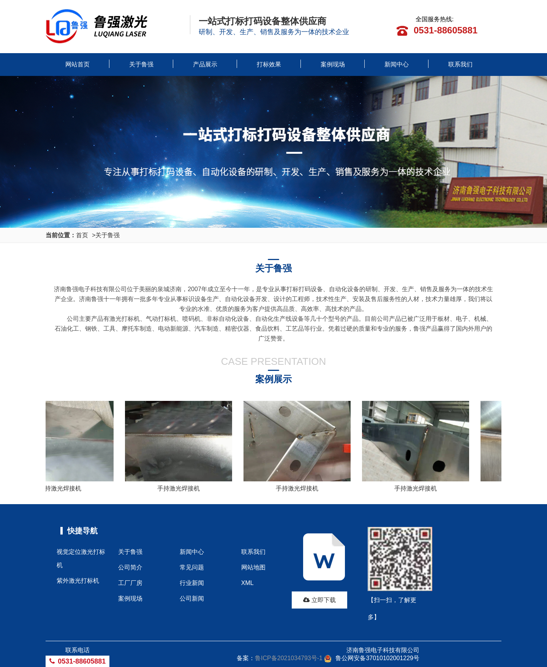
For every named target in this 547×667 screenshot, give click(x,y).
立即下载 (319, 600)
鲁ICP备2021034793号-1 (289, 658)
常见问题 (192, 567)
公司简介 (130, 567)
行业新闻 (192, 583)
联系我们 (460, 64)
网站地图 (253, 567)
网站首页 (77, 64)
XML (247, 583)
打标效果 (269, 64)
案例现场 (333, 64)
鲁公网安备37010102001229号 (371, 658)
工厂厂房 (130, 583)
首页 (82, 235)
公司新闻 (192, 598)
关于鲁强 (141, 64)
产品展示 (205, 64)
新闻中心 (396, 64)
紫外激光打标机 (78, 580)
